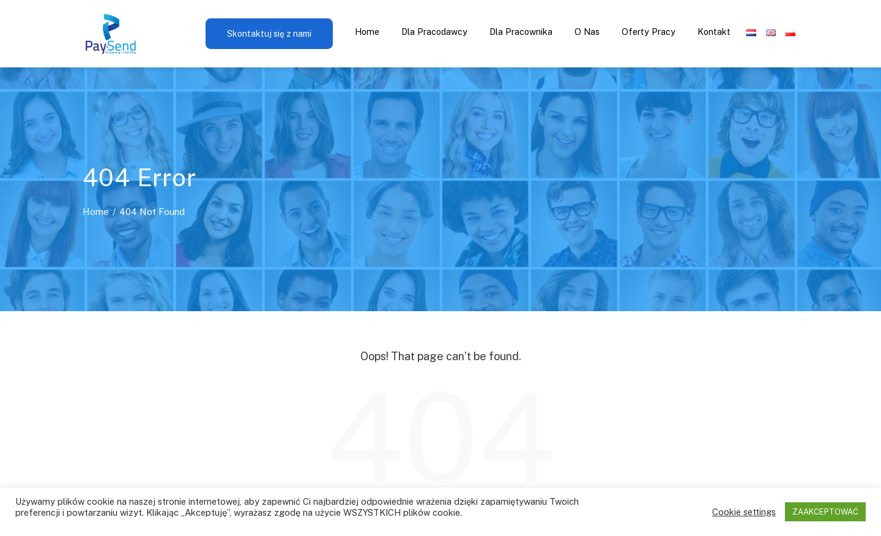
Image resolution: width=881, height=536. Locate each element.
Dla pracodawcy (434, 31)
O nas (587, 31)
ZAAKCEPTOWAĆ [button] (825, 511)
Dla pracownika (520, 31)
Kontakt (713, 31)
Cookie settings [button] (744, 512)
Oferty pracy (648, 31)
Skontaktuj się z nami (269, 34)
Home (367, 31)
